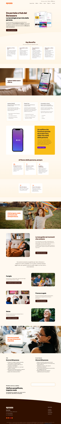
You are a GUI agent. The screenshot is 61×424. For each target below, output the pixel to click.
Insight (49, 3)
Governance (50, 413)
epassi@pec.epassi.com (48, 422)
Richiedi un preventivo (12, 318)
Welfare (37, 3)
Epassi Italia (32, 3)
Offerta (41, 3)
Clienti (45, 3)
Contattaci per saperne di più (13, 282)
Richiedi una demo (41, 147)
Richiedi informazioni (41, 252)
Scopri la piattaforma (11, 30)
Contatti (53, 3)
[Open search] (49, 1)
